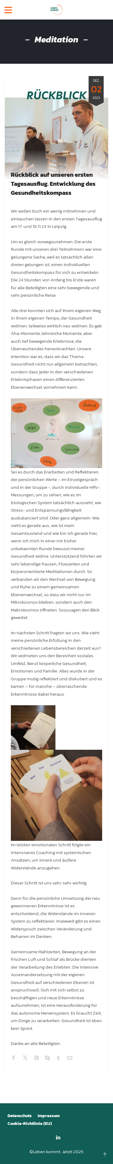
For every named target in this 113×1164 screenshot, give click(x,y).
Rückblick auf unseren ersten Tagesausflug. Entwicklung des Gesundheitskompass (53, 183)
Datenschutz (20, 1116)
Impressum (49, 1116)
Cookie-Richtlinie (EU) (30, 1123)
